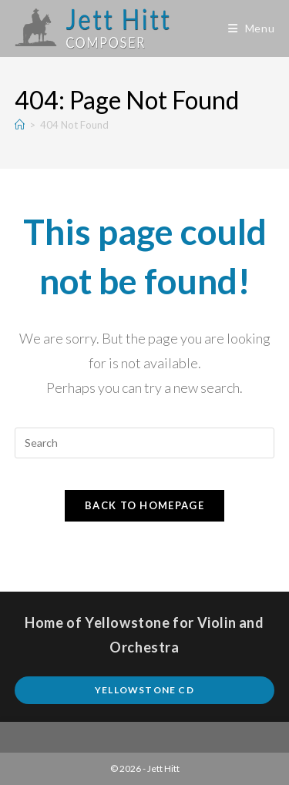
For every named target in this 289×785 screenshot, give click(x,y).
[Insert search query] (145, 443)
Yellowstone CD (144, 690)
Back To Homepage (144, 505)
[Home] (20, 125)
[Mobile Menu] (251, 28)
